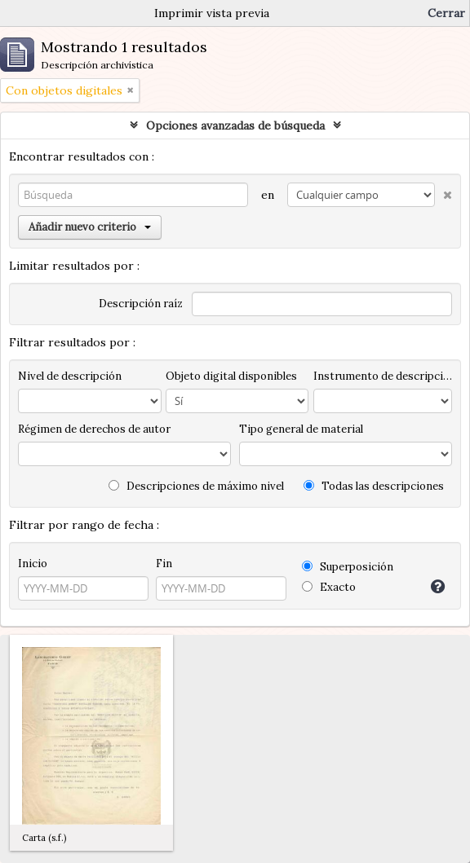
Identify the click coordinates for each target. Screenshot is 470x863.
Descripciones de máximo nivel (196, 486)
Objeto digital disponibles (231, 376)
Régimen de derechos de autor (94, 429)
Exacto (329, 587)
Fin (164, 563)
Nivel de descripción (70, 376)
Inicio (32, 563)
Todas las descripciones (374, 486)
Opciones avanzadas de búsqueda (235, 125)
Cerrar (446, 13)
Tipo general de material (301, 429)
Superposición (347, 567)
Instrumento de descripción (382, 376)
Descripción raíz (141, 303)
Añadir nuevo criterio (90, 227)
